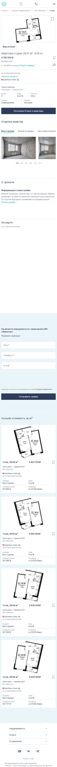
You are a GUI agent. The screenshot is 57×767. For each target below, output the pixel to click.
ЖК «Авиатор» (39, 11)
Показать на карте (9, 76)
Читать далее (8, 202)
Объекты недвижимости (21, 11)
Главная (4, 11)
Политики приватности (43, 389)
